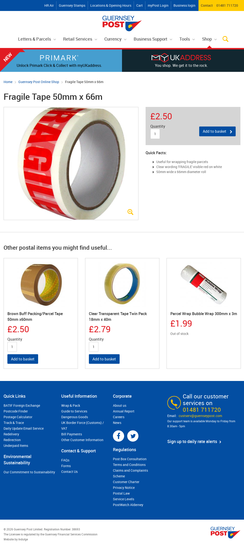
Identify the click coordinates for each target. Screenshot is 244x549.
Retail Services (77, 39)
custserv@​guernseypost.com (200, 415)
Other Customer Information (82, 440)
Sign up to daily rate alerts (192, 441)
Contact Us (69, 471)
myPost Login (158, 5)
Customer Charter (126, 482)
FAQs (65, 460)
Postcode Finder (16, 411)
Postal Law (121, 493)
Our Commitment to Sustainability (29, 472)
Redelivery (11, 434)
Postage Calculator (18, 417)
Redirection (12, 440)
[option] (40, 313)
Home (8, 81)
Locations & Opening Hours (110, 5)
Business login (184, 5)
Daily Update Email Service (24, 428)
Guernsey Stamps (72, 5)
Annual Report (123, 411)
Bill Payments (71, 434)
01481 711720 (227, 5)
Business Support (150, 39)
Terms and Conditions (129, 464)
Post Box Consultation (130, 459)
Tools (184, 39)
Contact (207, 5)
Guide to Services (74, 411)
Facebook (118, 436)
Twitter (132, 436)
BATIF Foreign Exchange (22, 405)
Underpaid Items (16, 445)
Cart (139, 5)
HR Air (49, 5)
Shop (207, 39)
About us (119, 405)
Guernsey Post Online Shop (38, 81)
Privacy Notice (124, 487)
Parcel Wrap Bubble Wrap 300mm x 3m (203, 313)
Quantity (157, 126)
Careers (118, 417)
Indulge (23, 539)
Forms (66, 466)
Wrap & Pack (70, 405)
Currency (113, 39)
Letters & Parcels (34, 39)
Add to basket (214, 131)
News (117, 422)
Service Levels (123, 499)
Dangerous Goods (74, 417)
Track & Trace (14, 422)
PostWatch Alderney (128, 504)
